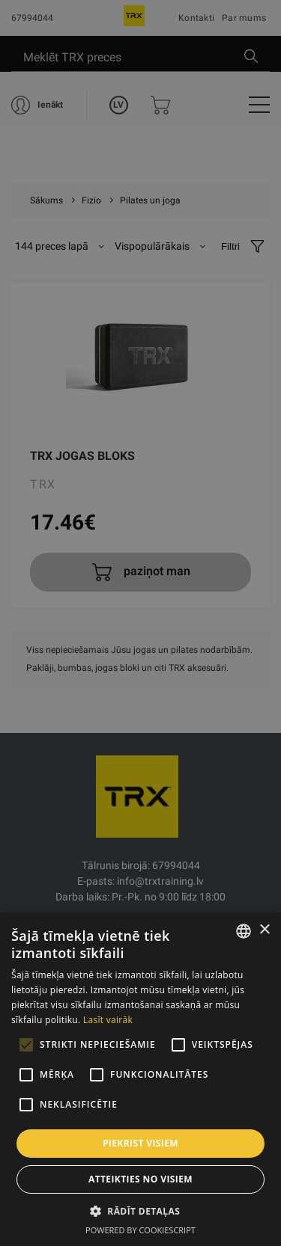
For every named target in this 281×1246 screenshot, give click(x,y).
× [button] (264, 930)
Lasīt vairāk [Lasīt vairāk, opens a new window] (108, 1019)
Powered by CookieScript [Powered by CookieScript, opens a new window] (140, 1230)
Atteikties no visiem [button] (140, 1179)
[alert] (140, 623)
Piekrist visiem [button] (140, 1143)
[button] (140, 1210)
